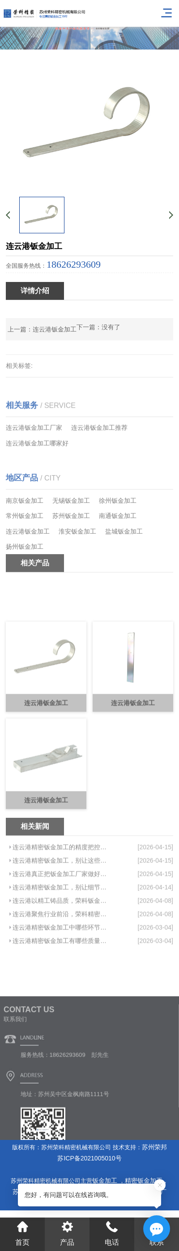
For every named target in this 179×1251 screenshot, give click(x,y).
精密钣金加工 (143, 1180)
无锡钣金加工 (71, 529)
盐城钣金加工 (124, 560)
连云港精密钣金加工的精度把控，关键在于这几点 (61, 896)
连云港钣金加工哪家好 (37, 463)
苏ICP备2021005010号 (89, 1158)
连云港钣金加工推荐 (99, 448)
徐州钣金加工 (117, 529)
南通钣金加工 (117, 545)
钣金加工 (105, 1180)
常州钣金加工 (24, 545)
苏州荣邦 (154, 1147)
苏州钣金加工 (71, 545)
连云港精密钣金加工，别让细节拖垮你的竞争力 (61, 936)
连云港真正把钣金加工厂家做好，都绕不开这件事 (61, 923)
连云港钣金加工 (55, 329)
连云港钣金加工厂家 (34, 448)
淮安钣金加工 (77, 560)
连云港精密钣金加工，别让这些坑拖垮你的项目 (61, 909)
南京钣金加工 (24, 529)
